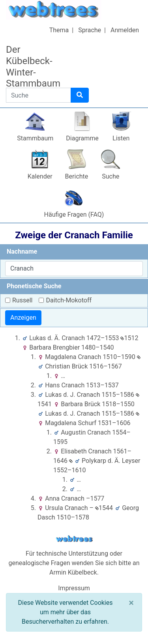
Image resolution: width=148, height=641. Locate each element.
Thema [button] (59, 30)
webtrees (74, 539)
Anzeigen (23, 317)
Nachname (22, 251)
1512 (129, 338)
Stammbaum (35, 138)
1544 (104, 508)
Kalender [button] (40, 176)
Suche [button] (110, 176)
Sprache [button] (89, 30)
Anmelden (125, 30)
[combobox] (74, 268)
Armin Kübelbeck (73, 572)
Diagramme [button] (82, 138)
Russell (22, 300)
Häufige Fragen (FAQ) (74, 214)
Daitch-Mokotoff (69, 300)
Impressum (74, 588)
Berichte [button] (76, 176)
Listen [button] (120, 138)
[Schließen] (131, 602)
